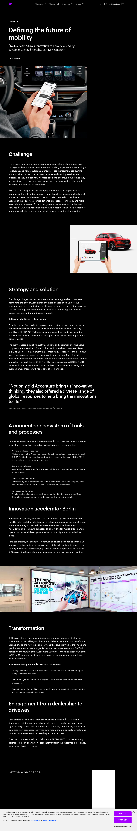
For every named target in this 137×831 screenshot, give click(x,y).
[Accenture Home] (15, 4)
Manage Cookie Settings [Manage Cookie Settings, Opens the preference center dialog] (122, 826)
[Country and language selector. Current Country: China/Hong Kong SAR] (115, 3)
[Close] (133, 811)
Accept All (122, 813)
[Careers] (80, 4)
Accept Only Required (122, 819)
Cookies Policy (35, 820)
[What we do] (40, 4)
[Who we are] (67, 4)
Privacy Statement (49, 820)
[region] (68, 820)
